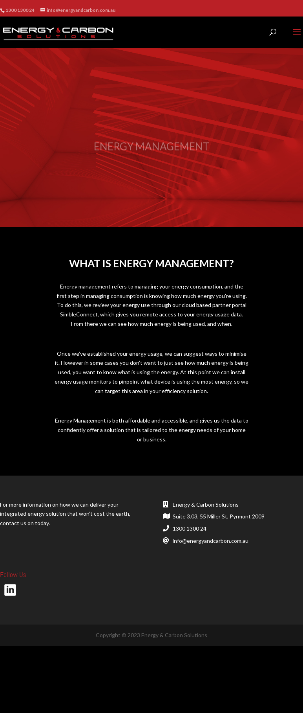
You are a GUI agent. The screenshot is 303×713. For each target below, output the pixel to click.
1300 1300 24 (189, 528)
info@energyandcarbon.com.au (210, 540)
